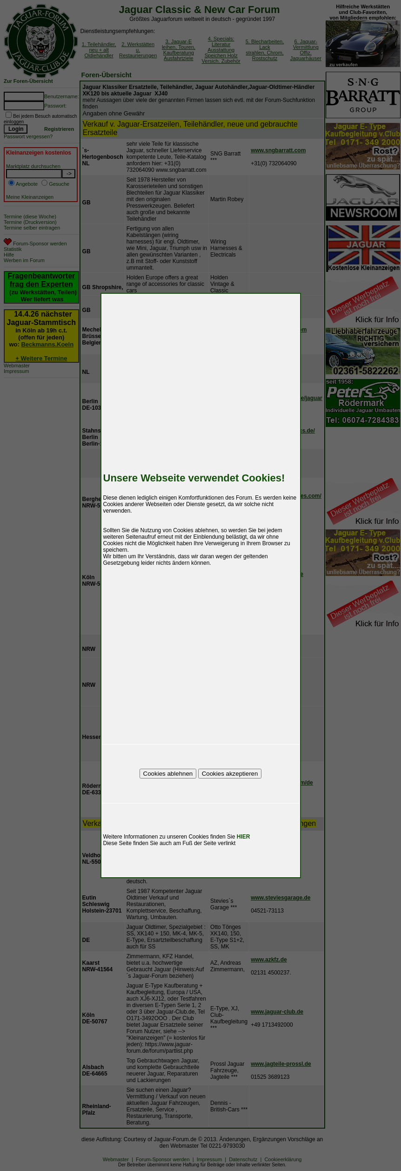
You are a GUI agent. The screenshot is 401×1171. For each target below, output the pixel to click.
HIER (243, 836)
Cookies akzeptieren (230, 773)
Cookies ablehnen (168, 773)
